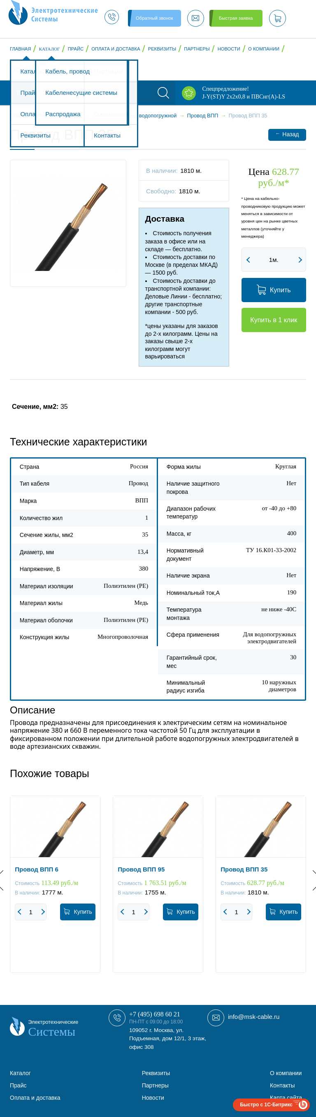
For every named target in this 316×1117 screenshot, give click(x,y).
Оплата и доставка (115, 48)
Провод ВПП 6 (36, 869)
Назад (287, 134)
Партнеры (196, 48)
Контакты (26, 69)
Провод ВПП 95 (141, 869)
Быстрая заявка (236, 18)
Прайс (76, 48)
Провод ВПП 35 (244, 869)
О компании (263, 48)
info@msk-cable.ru (253, 1016)
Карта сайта (286, 1097)
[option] (55, 890)
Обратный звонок (154, 18)
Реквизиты (162, 48)
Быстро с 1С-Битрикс (266, 1105)
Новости (229, 48)
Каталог (49, 48)
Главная (20, 48)
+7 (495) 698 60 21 (154, 1014)
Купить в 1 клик (273, 320)
